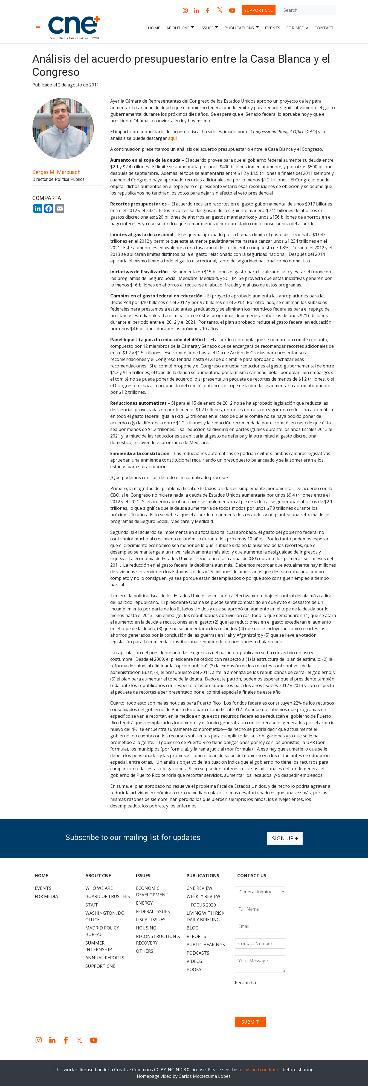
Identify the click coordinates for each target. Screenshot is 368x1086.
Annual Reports (104, 958)
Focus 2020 (203, 905)
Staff (91, 905)
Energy (144, 903)
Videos (194, 961)
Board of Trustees (107, 896)
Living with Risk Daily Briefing (205, 916)
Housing (146, 928)
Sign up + (285, 838)
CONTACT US (251, 876)
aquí (172, 138)
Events (272, 27)
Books (194, 969)
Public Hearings (206, 945)
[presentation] (276, 999)
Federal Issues (153, 911)
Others (144, 951)
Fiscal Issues (151, 920)
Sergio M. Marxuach (56, 172)
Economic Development (152, 891)
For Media (297, 27)
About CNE (180, 28)
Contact (324, 27)
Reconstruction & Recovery (158, 939)
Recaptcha (245, 983)
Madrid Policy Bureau (102, 931)
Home (154, 27)
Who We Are (99, 888)
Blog (192, 928)
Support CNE (258, 10)
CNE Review (199, 888)
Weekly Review (203, 896)
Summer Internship (98, 946)
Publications (241, 28)
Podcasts (198, 953)
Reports (196, 936)
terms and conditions (260, 1070)
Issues (209, 28)
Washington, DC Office (104, 916)
